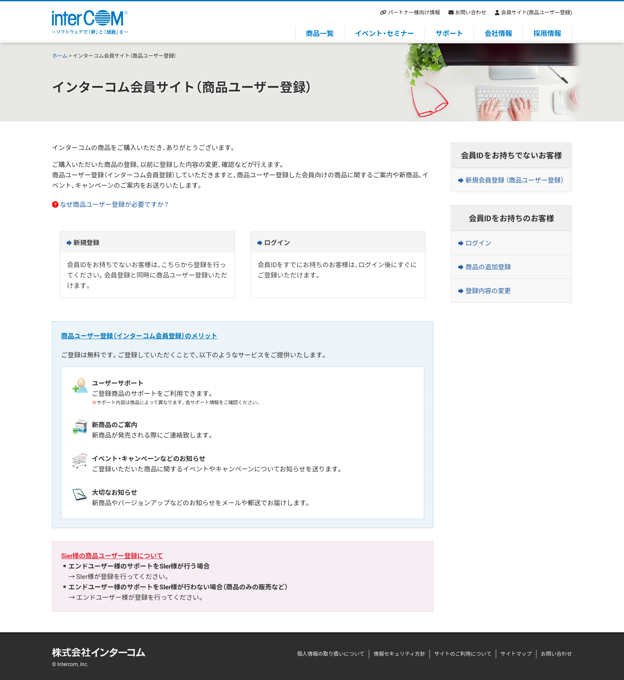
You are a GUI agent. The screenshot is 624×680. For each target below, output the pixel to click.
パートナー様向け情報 (414, 12)
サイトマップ (516, 653)
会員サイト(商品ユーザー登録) (536, 12)
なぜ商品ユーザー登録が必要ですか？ (114, 204)
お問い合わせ (470, 12)
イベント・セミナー (384, 33)
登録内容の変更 (488, 290)
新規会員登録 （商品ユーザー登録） (514, 180)
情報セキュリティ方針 (399, 653)
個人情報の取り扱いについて (330, 653)
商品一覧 (320, 33)
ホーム (60, 55)
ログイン (478, 243)
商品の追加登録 (488, 266)
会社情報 (498, 33)
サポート (449, 33)
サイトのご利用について (462, 653)
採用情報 (547, 33)
